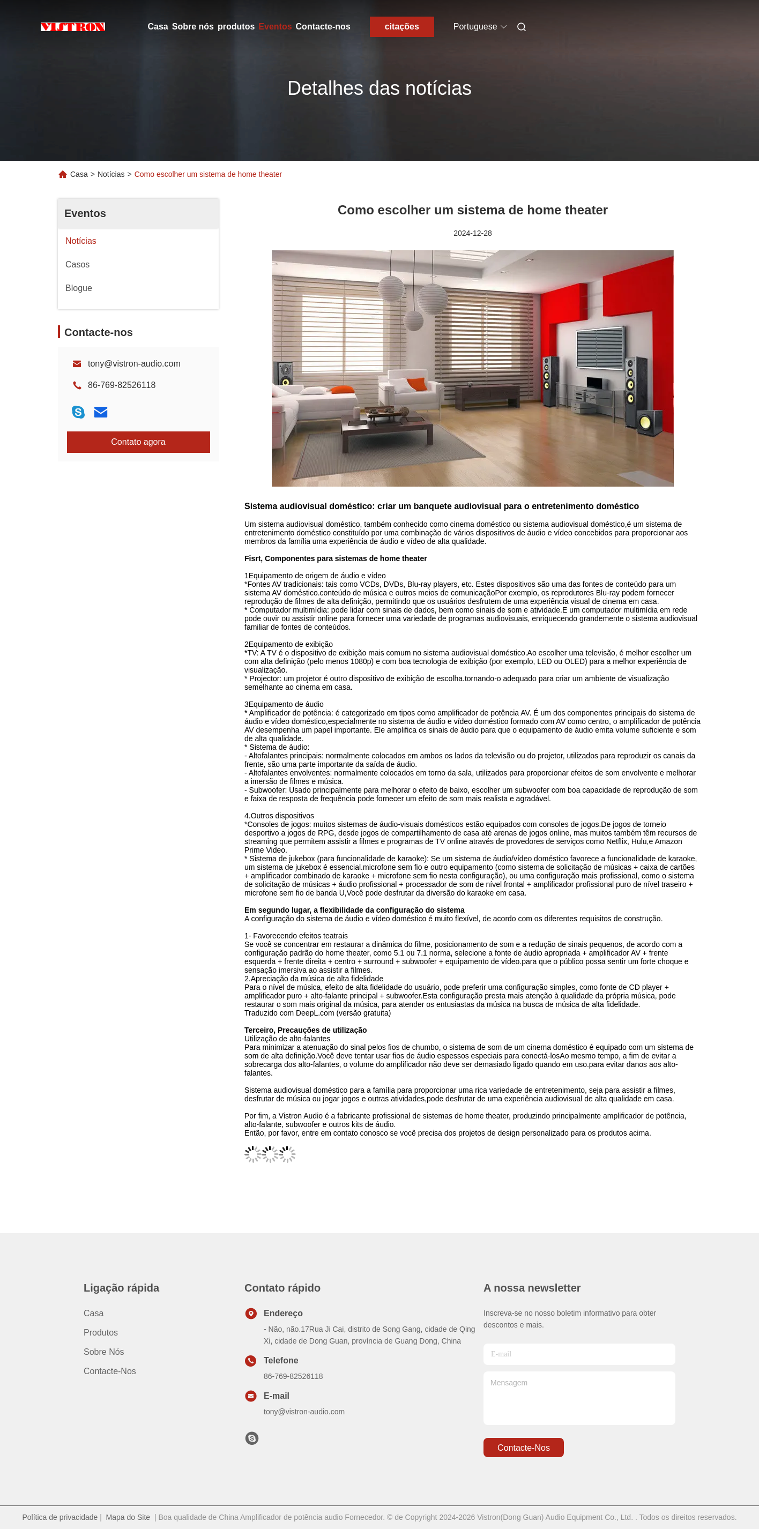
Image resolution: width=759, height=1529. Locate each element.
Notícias (111, 174)
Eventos (275, 26)
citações (402, 26)
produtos (236, 26)
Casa (158, 26)
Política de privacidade (60, 1517)
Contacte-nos (323, 26)
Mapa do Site (128, 1517)
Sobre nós (193, 26)
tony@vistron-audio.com (134, 363)
